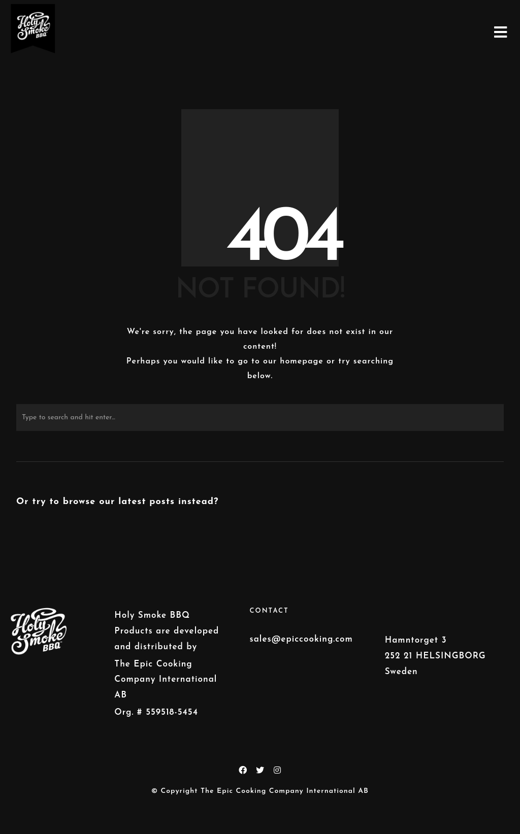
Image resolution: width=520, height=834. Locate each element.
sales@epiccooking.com (301, 639)
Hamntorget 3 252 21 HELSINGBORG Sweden (435, 656)
